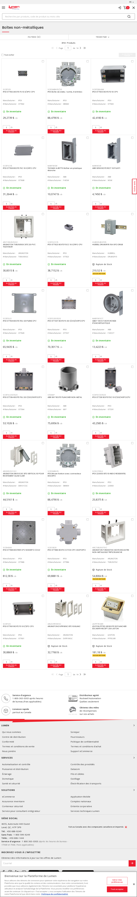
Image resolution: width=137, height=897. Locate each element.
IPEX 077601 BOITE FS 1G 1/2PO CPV (18, 626)
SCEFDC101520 (99, 395)
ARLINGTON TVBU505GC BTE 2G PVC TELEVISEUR (19, 245)
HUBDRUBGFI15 (99, 242)
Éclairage (6, 774)
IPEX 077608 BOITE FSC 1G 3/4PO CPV (19, 168)
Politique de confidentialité (85, 741)
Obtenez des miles (89, 707)
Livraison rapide (20, 709)
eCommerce (8, 796)
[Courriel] (65, 863)
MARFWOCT (97, 318)
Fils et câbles (77, 774)
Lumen (68, 725)
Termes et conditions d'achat (86, 746)
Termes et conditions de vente (18, 746)
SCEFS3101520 (54, 318)
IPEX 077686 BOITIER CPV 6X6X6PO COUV (21, 550)
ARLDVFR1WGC (54, 624)
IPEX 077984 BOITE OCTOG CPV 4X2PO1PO (67, 550)
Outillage (75, 778)
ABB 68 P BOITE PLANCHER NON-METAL (65, 397)
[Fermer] (134, 884)
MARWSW (96, 166)
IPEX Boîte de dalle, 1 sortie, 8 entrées (65, 92)
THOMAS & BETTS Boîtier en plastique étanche (65, 169)
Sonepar (75, 732)
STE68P (51, 395)
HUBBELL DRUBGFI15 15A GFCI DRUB (107, 244)
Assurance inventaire (13, 801)
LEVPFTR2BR (97, 624)
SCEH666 (7, 547)
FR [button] (130, 2)
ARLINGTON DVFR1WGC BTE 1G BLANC (64, 626)
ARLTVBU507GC (99, 547)
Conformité (8, 741)
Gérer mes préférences (117, 881)
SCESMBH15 (53, 471)
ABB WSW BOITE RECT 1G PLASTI (106, 168)
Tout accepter (117, 889)
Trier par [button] (101, 37)
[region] (68, 884)
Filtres (34, 37)
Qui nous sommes (11, 732)
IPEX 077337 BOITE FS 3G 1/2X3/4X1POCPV (66, 321)
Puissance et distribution (15, 769)
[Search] (68, 16)
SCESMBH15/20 (55, 89)
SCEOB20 (52, 547)
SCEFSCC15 (53, 242)
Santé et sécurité (11, 783)
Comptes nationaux (81, 801)
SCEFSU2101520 (10, 395)
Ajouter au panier (11, 131)
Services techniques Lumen (85, 811)
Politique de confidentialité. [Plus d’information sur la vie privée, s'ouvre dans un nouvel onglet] (54, 894)
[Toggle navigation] (3, 7)
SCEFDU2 (7, 318)
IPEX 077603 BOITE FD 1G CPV (105, 92)
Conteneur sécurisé (12, 806)
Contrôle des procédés (83, 764)
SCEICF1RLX (97, 471)
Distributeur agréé (89, 695)
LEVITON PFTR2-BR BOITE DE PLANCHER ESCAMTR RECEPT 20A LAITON (109, 627)
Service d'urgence (21, 695)
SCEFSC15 (7, 166)
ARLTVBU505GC (10, 242)
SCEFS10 (7, 624)
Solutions (68, 790)
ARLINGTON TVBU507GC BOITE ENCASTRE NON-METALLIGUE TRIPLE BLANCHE (110, 551)
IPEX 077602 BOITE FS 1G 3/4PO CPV (19, 92)
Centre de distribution (14, 737)
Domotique (8, 778)
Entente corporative (81, 806)
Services (68, 757)
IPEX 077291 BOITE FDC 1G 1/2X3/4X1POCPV (111, 397)
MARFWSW (52, 166)
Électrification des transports (86, 783)
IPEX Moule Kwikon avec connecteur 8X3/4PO (64, 474)
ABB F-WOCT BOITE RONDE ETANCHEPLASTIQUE (104, 322)
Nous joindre (9, 751)
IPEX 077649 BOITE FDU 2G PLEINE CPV (19, 321)
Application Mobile (80, 796)
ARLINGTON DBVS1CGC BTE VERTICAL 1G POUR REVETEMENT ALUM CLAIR (23, 474)
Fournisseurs (77, 737)
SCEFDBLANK (98, 89)
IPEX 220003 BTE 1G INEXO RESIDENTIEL (109, 473)
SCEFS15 (7, 89)
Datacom (75, 769)
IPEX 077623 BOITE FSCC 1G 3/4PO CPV (65, 244)
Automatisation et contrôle (16, 764)
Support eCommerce (81, 751)
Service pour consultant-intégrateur (21, 811)
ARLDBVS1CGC (10, 471)
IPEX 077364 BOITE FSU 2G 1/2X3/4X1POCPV (22, 397)
